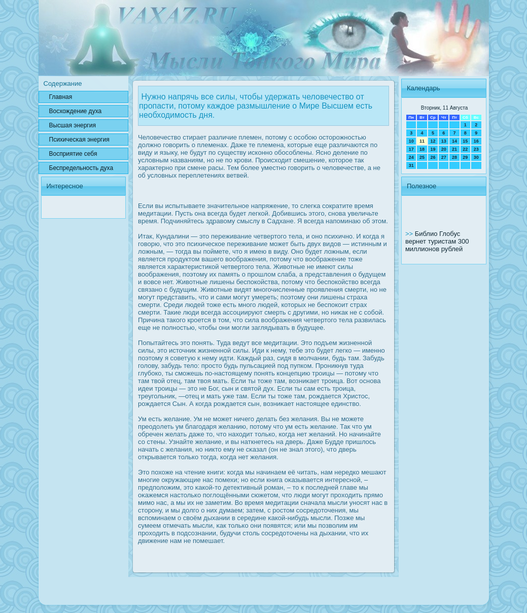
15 (465, 141)
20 (443, 149)
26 (432, 157)
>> (410, 233)
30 (476, 157)
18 (422, 149)
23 (476, 149)
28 (454, 157)
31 (411, 165)
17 (411, 149)
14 (454, 141)
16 (476, 141)
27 (443, 157)
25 (422, 157)
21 (454, 149)
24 (411, 157)
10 (411, 141)
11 (422, 141)
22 (465, 149)
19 (432, 149)
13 (443, 141)
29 (465, 157)
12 (432, 141)
